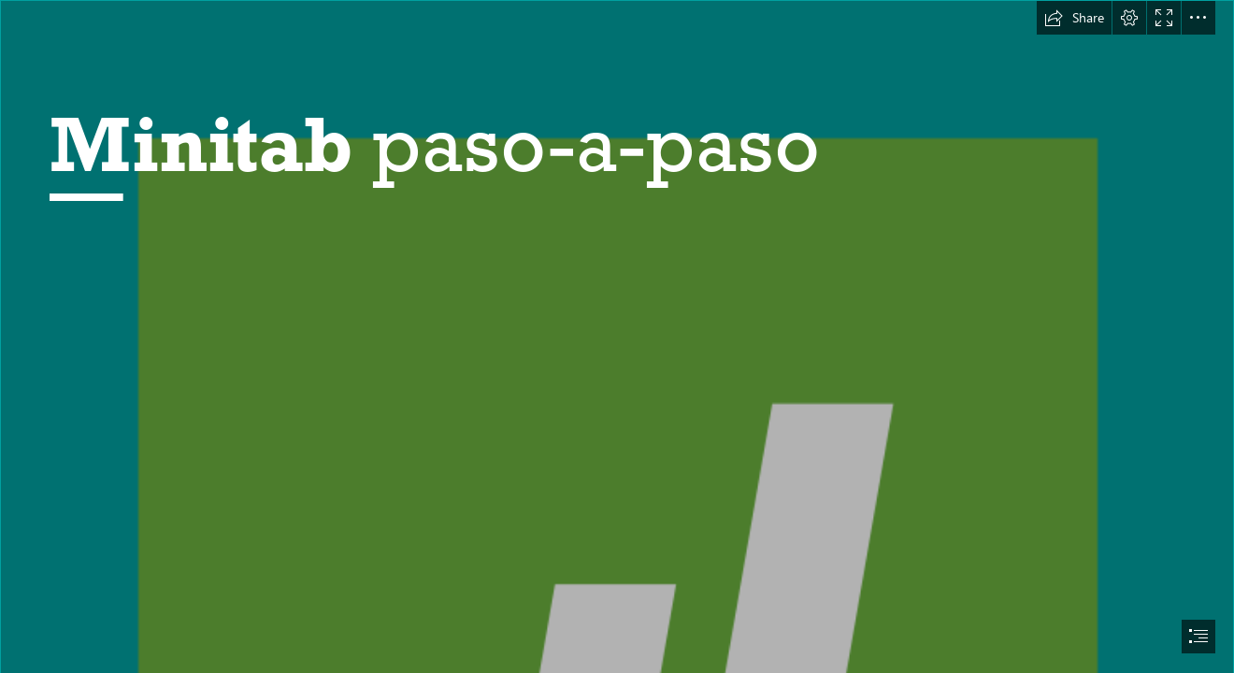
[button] (1074, 18)
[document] (617, 336)
